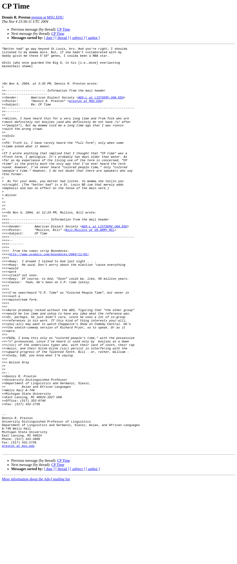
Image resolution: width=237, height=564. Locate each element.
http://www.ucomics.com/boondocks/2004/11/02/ (49, 296)
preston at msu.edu (18, 526)
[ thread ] (62, 38)
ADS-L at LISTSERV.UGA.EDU (101, 108)
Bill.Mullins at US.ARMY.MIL (90, 267)
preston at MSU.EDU (47, 17)
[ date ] (49, 38)
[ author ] (93, 38)
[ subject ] (77, 38)
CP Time (63, 29)
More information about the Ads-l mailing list (36, 560)
